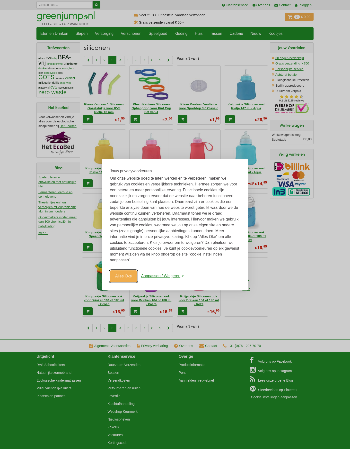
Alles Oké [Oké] (123, 276)
